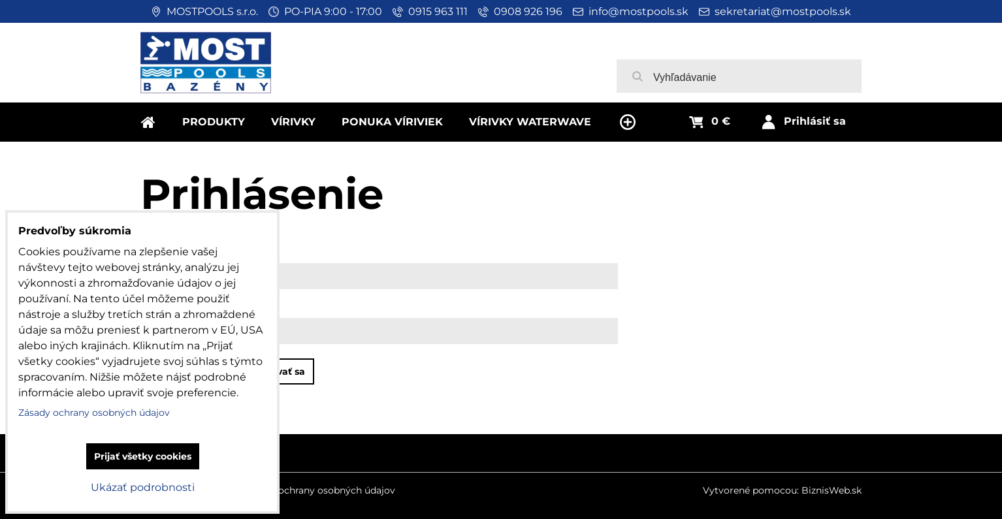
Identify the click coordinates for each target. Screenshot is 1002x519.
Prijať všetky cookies (142, 456)
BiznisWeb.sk (831, 490)
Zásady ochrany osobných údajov (319, 490)
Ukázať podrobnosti (143, 487)
